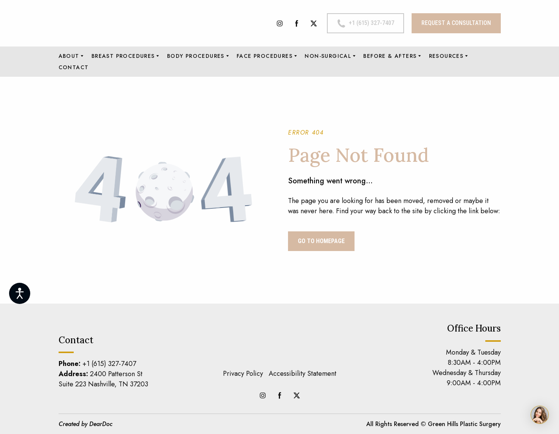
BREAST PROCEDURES (123, 56)
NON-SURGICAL (328, 56)
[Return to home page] (125, 23)
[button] (279, 23)
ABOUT (69, 56)
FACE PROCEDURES (265, 56)
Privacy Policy (243, 373)
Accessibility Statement (302, 373)
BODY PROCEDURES (196, 56)
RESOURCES (446, 56)
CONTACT (74, 67)
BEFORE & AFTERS (390, 56)
